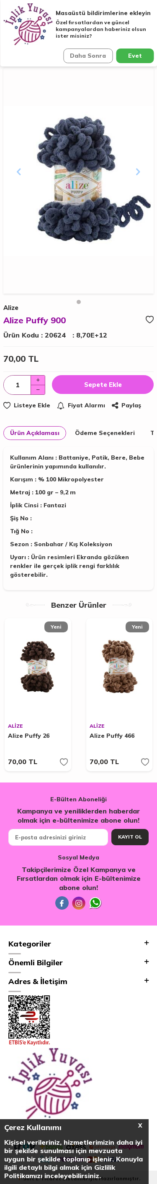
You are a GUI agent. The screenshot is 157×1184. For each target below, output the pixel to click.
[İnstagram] (78, 903)
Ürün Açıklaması (34, 433)
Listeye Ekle (26, 405)
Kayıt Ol (130, 837)
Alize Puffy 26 (28, 735)
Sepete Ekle (103, 385)
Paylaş (126, 405)
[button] (79, 302)
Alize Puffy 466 (112, 735)
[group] (78, 181)
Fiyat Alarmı (81, 405)
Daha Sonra (88, 55)
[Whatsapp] (95, 903)
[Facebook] (62, 903)
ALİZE (15, 726)
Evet (135, 55)
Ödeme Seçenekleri (105, 433)
